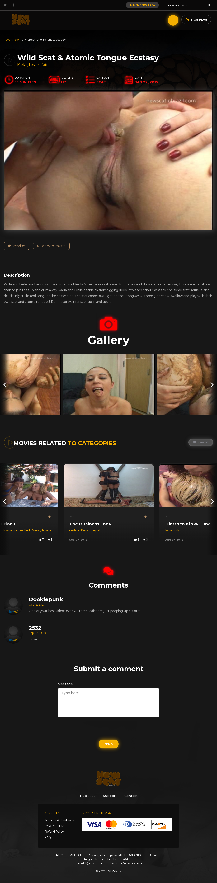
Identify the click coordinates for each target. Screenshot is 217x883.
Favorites (16, 246)
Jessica (46, 530)
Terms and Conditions (59, 820)
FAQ (48, 837)
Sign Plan (196, 19)
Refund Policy (54, 831)
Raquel (95, 530)
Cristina (74, 530)
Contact (131, 796)
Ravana (7, 530)
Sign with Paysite (51, 246)
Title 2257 (87, 796)
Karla (22, 65)
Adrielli (47, 65)
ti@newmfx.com (96, 863)
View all (200, 442)
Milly (177, 530)
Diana (85, 530)
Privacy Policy (54, 826)
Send (108, 744)
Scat (72, 516)
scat (18, 40)
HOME (7, 40)
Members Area (142, 5)
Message (65, 684)
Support (110, 796)
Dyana (35, 530)
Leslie (34, 65)
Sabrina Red (22, 530)
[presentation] (5, 384)
